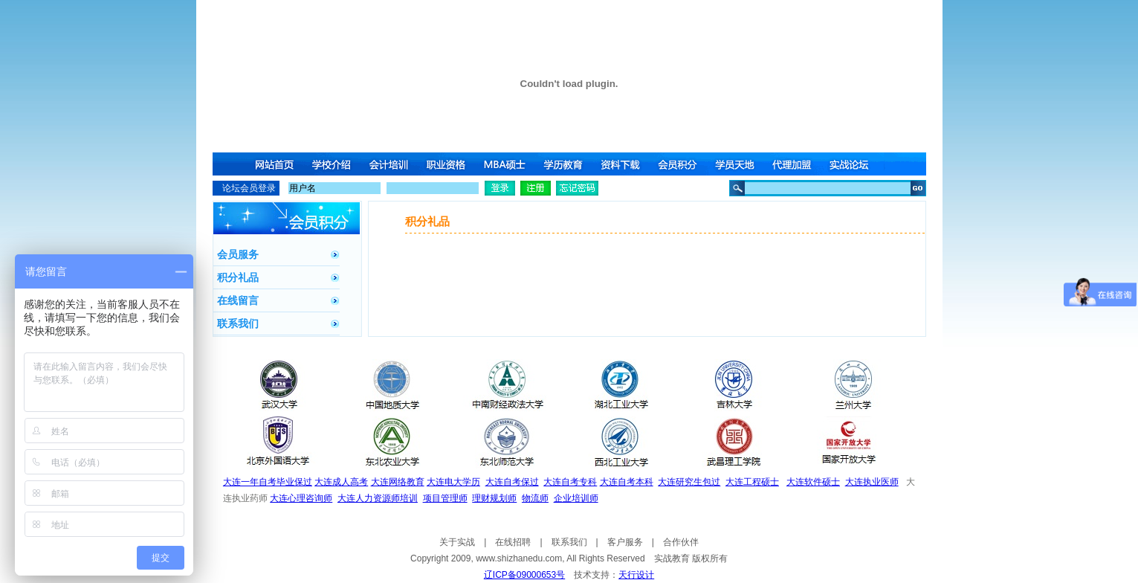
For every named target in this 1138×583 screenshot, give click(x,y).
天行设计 (636, 575)
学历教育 (564, 163)
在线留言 (238, 300)
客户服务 (625, 542)
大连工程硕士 (752, 482)
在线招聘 (513, 542)
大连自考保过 (512, 482)
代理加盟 (796, 163)
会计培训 (390, 163)
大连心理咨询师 (301, 498)
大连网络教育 (397, 482)
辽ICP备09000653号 (524, 575)
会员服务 (238, 254)
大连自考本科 (626, 482)
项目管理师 (445, 498)
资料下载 (622, 163)
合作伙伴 (681, 542)
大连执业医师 (872, 482)
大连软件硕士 (813, 482)
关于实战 (457, 542)
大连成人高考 (341, 482)
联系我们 (238, 323)
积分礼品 (238, 277)
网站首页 (274, 163)
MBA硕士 (506, 163)
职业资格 (448, 163)
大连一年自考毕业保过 (267, 482)
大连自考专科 (570, 482)
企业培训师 (576, 498)
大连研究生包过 (689, 482)
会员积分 (680, 163)
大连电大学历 (453, 482)
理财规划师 (494, 498)
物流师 (535, 498)
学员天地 (738, 163)
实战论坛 (854, 163)
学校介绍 (332, 163)
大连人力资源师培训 (377, 498)
